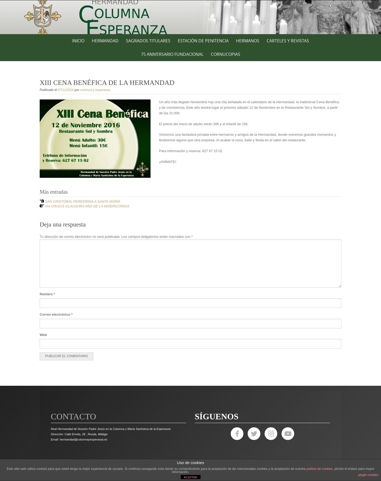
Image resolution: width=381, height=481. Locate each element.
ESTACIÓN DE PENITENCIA (203, 41)
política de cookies (319, 469)
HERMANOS (247, 41)
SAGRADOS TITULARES (148, 41)
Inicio (78, 41)
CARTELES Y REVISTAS (288, 41)
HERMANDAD (105, 41)
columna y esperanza (95, 90)
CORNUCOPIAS (225, 54)
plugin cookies (368, 475)
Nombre (47, 294)
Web (43, 335)
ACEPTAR (190, 477)
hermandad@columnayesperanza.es (83, 439)
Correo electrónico (56, 314)
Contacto (73, 416)
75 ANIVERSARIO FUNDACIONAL (172, 54)
